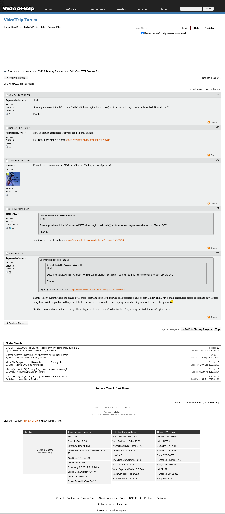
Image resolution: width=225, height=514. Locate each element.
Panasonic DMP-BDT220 (169, 460)
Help (196, 28)
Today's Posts (31, 27)
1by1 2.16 (73, 436)
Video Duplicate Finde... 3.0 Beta (128, 469)
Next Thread (122, 388)
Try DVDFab (31, 420)
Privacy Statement (206, 402)
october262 (11, 214)
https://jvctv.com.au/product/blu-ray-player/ (88, 140)
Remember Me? (151, 33)
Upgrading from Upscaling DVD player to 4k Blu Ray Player (37, 355)
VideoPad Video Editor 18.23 (126, 441)
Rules (43, 27)
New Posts (16, 27)
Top (217, 329)
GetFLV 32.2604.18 (77, 476)
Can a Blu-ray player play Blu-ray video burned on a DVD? (36, 376)
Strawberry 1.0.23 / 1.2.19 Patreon (84, 467)
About (163, 9)
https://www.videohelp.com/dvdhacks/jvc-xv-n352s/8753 (95, 240)
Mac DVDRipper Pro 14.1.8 (126, 474)
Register (209, 28)
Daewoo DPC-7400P (167, 436)
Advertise (112, 498)
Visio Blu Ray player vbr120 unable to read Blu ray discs (35, 362)
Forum (49, 9)
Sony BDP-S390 (165, 478)
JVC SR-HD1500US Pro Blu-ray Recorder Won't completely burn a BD (42, 347)
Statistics (149, 498)
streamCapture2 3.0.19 (124, 450)
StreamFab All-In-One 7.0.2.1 (82, 481)
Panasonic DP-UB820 (167, 474)
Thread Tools (195, 89)
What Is (142, 9)
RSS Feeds (135, 498)
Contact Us (179, 402)
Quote (212, 122)
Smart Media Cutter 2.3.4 (125, 436)
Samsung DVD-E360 (167, 450)
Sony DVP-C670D (166, 455)
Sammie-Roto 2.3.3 (77, 441)
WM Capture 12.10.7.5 (123, 464)
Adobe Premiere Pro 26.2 (125, 478)
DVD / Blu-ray (97, 9)
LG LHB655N (163, 441)
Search (51, 27)
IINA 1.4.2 (117, 455)
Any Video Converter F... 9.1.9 (127, 460)
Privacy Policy (88, 498)
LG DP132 (162, 469)
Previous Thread (105, 388)
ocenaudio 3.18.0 (76, 462)
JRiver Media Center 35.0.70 (82, 472)
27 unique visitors (44, 450)
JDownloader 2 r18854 (79, 446)
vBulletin (117, 412)
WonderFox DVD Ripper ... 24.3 (128, 446)
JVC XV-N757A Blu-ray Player (86, 71)
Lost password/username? (173, 33)
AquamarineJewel (15, 100)
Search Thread (212, 89)
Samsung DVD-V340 (167, 446)
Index (7, 27)
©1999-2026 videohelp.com (112, 510)
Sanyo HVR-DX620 (166, 464)
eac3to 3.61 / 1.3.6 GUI (79, 458)
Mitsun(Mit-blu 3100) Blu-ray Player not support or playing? (36, 369)
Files (58, 27)
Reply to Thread (16, 77)
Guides (121, 9)
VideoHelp (191, 402)
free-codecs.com (118, 504)
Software (71, 9)
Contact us (72, 498)
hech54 (9, 165)
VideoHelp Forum (20, 19)
